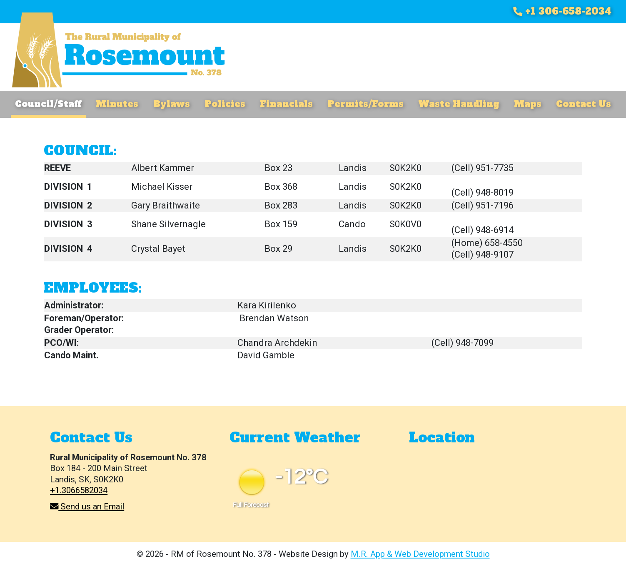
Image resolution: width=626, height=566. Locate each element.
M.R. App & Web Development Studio (420, 554)
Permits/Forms (365, 104)
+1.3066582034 (78, 490)
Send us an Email (87, 506)
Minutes (117, 104)
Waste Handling (458, 104)
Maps (527, 104)
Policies (225, 104)
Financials (286, 104)
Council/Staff (48, 104)
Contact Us (583, 104)
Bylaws (171, 104)
